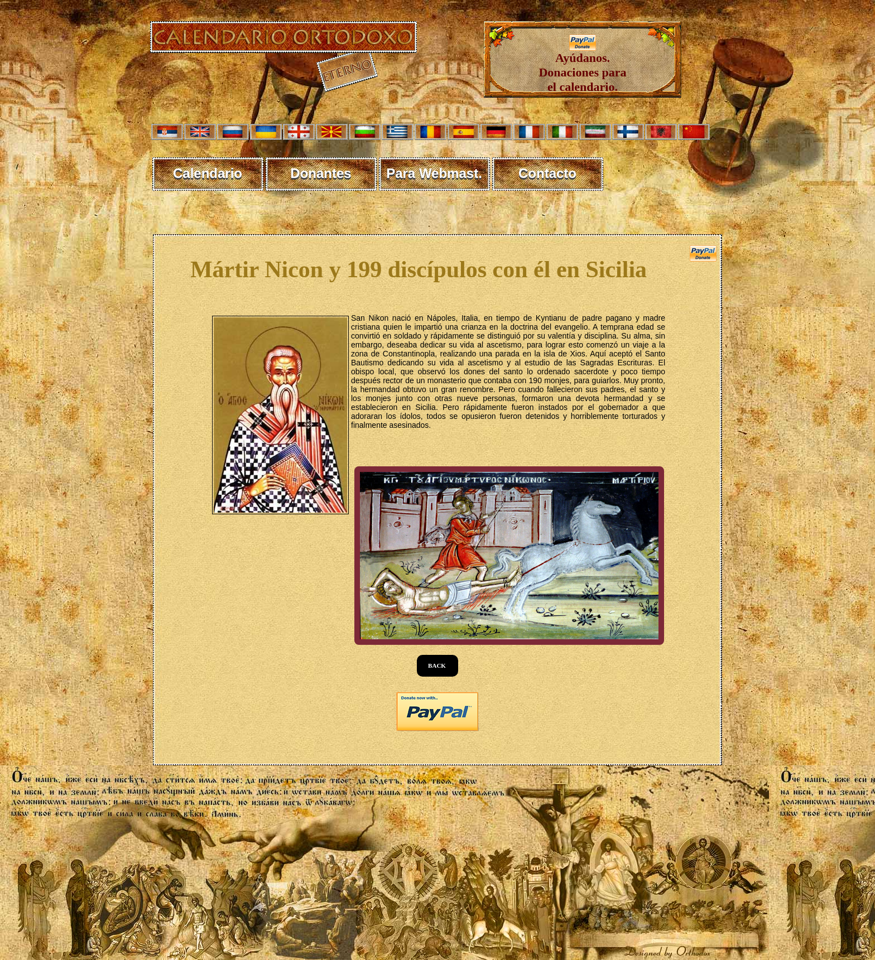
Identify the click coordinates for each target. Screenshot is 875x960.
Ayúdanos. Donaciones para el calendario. (582, 67)
